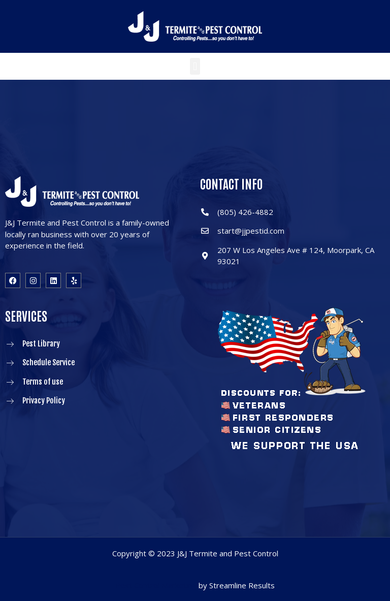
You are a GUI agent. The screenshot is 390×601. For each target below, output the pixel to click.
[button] (195, 66)
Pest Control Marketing (156, 585)
